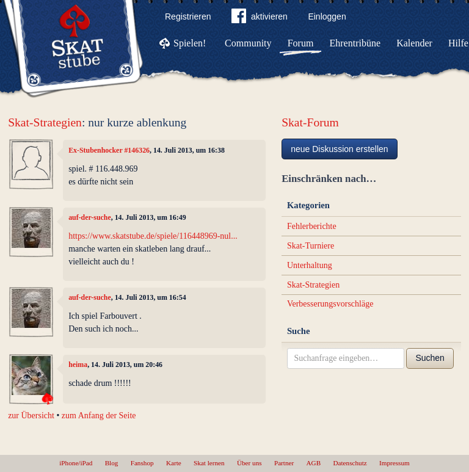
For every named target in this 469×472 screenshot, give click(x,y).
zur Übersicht (31, 415)
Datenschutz (349, 463)
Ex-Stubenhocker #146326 (109, 150)
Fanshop (142, 463)
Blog (111, 463)
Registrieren (188, 16)
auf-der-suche (89, 217)
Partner (284, 463)
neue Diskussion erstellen (339, 149)
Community (248, 43)
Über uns (249, 463)
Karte (173, 463)
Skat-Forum (310, 122)
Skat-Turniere (310, 245)
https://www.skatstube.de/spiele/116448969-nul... (153, 236)
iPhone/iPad (75, 463)
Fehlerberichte (311, 226)
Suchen (429, 358)
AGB (314, 463)
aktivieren (259, 18)
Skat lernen (209, 463)
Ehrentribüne (355, 43)
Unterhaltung (309, 265)
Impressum (394, 463)
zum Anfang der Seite (99, 415)
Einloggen (327, 16)
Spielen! (189, 43)
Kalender (414, 43)
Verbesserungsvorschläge (330, 303)
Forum (301, 43)
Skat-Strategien (45, 122)
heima (77, 364)
